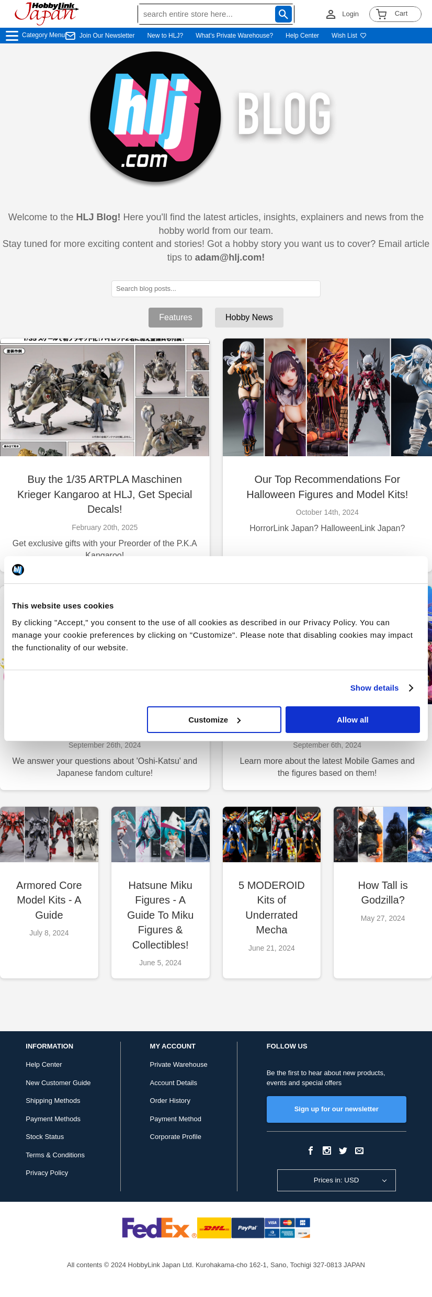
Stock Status (45, 1137)
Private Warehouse (179, 1064)
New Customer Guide (58, 1083)
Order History (170, 1100)
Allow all (353, 719)
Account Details (173, 1083)
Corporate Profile (175, 1137)
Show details (374, 687)
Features (175, 317)
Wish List (349, 35)
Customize (214, 719)
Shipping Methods (53, 1100)
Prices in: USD (336, 1180)
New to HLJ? (165, 35)
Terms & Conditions (55, 1155)
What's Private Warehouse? (234, 35)
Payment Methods (53, 1119)
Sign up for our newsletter (336, 1109)
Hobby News (249, 317)
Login (350, 14)
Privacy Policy (47, 1173)
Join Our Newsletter (106, 35)
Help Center (302, 35)
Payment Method (175, 1119)
